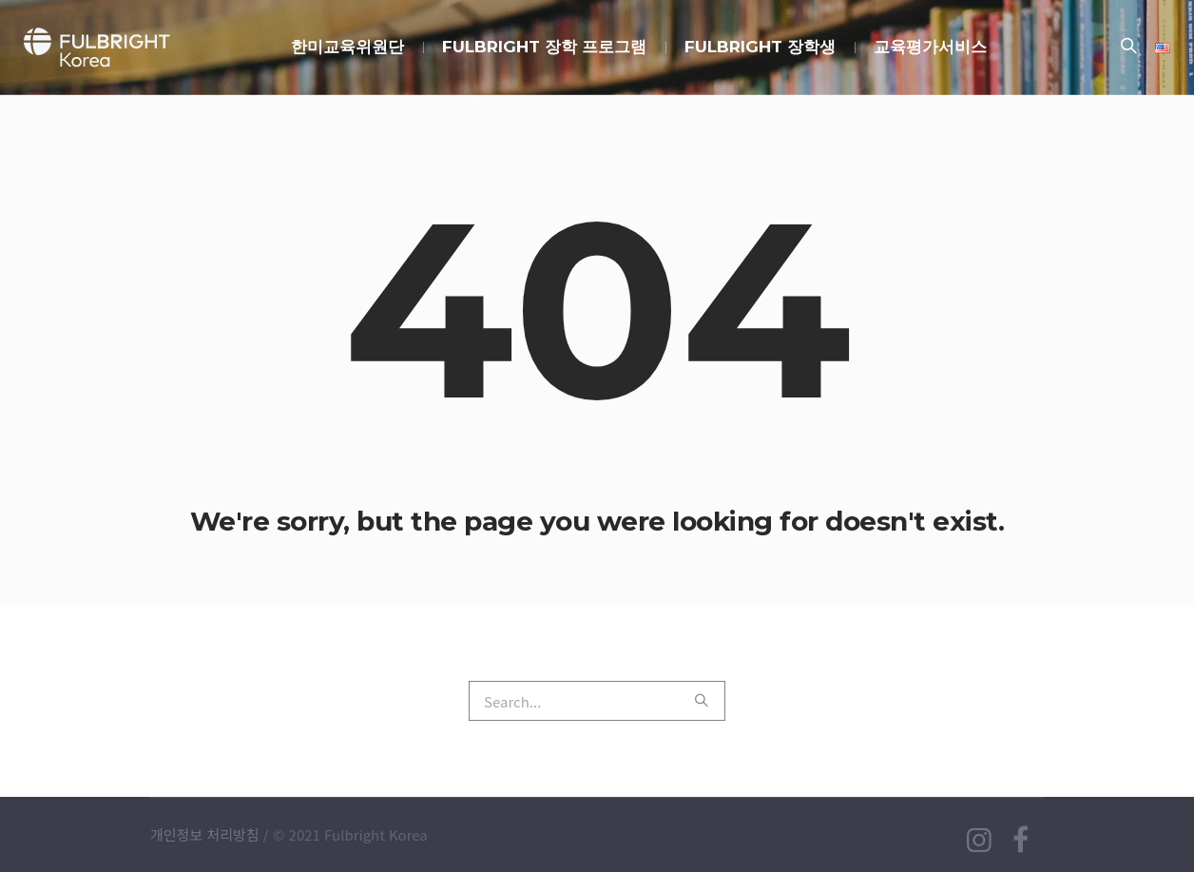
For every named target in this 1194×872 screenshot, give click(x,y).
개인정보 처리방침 (205, 834)
